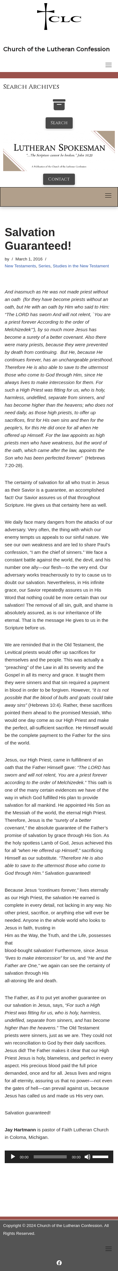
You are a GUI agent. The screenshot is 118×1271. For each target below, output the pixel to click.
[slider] (50, 1156)
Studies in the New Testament (81, 266)
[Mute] (87, 1157)
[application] (59, 1157)
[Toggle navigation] (108, 65)
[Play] (13, 1157)
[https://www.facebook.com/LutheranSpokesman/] (59, 1263)
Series (44, 266)
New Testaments (20, 266)
